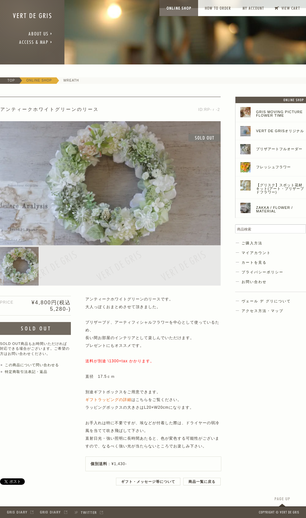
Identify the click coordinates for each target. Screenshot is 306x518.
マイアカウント (256, 253)
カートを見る (254, 262)
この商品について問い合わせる (32, 365)
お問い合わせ (254, 282)
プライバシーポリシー (262, 272)
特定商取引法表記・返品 (26, 372)
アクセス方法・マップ (262, 311)
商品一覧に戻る (201, 482)
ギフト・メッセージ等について (148, 482)
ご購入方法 (252, 243)
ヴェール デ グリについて (266, 301)
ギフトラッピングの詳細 (108, 399)
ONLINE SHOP (39, 80)
